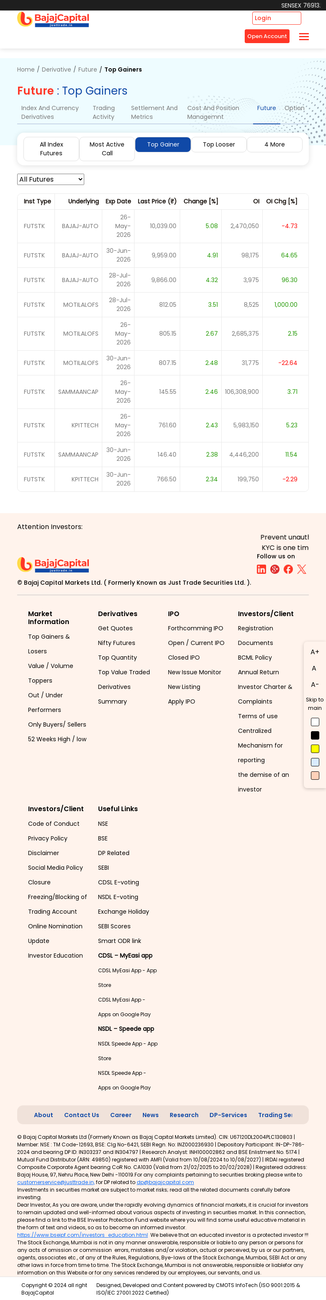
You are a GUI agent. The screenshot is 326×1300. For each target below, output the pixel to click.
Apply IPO (181, 701)
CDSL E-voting (118, 882)
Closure (39, 882)
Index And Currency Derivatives (50, 112)
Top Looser (219, 144)
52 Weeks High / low (57, 739)
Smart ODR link (119, 941)
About (43, 1115)
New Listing (184, 687)
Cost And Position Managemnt (213, 112)
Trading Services (284, 1115)
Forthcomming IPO (195, 628)
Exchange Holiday (123, 911)
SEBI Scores (114, 926)
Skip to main (315, 704)
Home (26, 69)
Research (184, 1115)
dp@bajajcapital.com (165, 1182)
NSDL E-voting (118, 897)
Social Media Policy (55, 867)
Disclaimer (43, 853)
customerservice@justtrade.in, (56, 1182)
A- (315, 684)
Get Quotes (115, 628)
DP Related (113, 853)
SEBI (103, 867)
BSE (103, 838)
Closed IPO (184, 657)
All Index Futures (51, 148)
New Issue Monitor (194, 672)
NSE (103, 824)
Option (295, 108)
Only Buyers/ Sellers (57, 724)
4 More (274, 144)
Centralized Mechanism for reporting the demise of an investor (263, 760)
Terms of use (258, 716)
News (150, 1115)
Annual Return (258, 672)
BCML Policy (255, 657)
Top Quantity (117, 657)
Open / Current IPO (196, 643)
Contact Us (81, 1115)
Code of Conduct (54, 824)
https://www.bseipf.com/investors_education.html (82, 1234)
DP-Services (228, 1115)
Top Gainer (163, 144)
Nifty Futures (116, 643)
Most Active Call (107, 148)
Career (121, 1115)
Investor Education (55, 955)
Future (87, 69)
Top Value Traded (124, 672)
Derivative (56, 69)
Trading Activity (104, 112)
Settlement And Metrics (154, 112)
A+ (314, 652)
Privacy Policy (47, 838)
